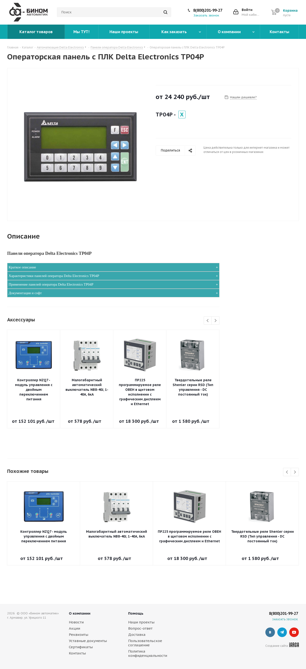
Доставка (137, 634)
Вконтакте (270, 632)
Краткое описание (22, 267)
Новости (76, 622)
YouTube (294, 632)
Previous (208, 321)
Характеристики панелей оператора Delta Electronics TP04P (54, 276)
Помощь (135, 613)
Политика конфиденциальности (147, 653)
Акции (74, 628)
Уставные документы (88, 640)
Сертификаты (81, 647)
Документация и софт (25, 293)
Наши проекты (141, 622)
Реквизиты (78, 634)
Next (215, 321)
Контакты (77, 653)
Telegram (282, 632)
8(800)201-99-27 (207, 10)
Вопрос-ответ (140, 628)
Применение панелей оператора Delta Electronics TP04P (51, 284)
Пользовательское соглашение (145, 642)
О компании (79, 613)
